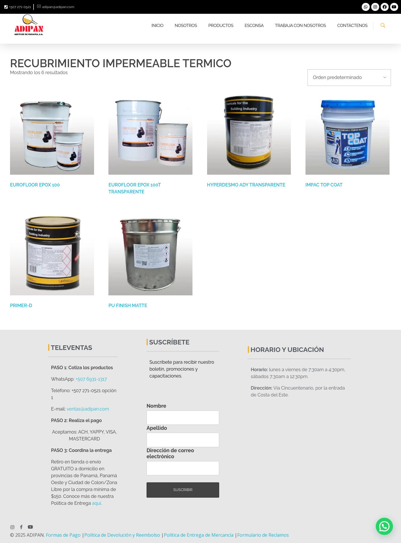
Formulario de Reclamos (263, 535)
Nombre (156, 406)
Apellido (157, 428)
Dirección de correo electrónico (170, 453)
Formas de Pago (63, 535)
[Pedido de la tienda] (349, 77)
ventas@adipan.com (88, 409)
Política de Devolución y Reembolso (122, 535)
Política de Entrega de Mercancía (198, 535)
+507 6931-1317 (91, 379)
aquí (96, 503)
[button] (384, 526)
